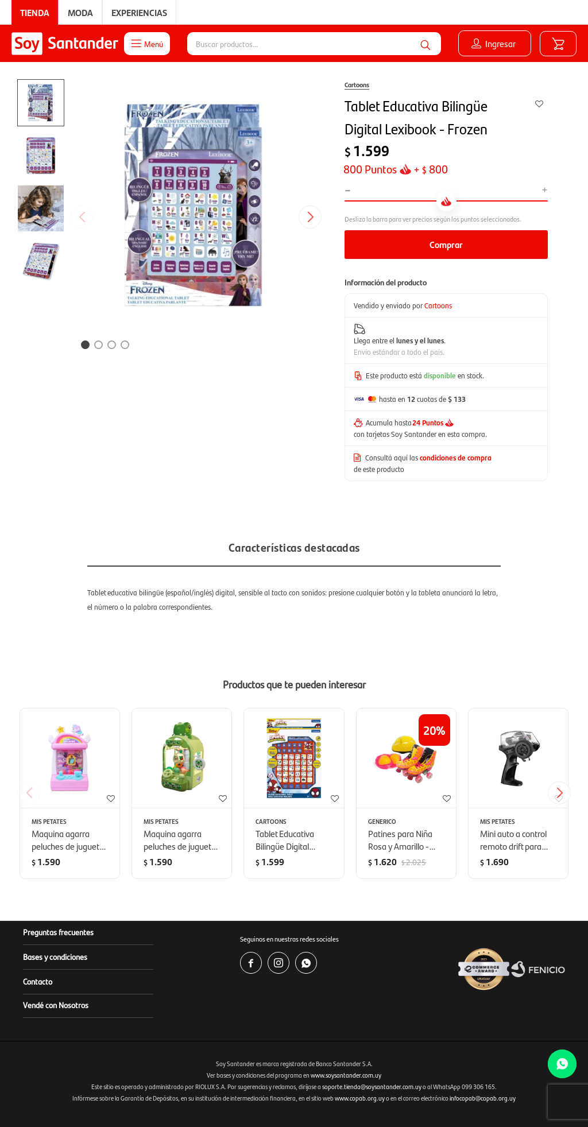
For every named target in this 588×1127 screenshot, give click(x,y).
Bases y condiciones (55, 956)
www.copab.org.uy (360, 1098)
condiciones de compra (456, 457)
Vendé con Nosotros (55, 1004)
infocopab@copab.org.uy (483, 1098)
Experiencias (139, 12)
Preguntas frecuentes (58, 932)
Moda (80, 12)
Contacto (37, 981)
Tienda (34, 12)
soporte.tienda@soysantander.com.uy (371, 1086)
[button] (425, 43)
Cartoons (357, 84)
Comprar (446, 244)
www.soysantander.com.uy (346, 1075)
